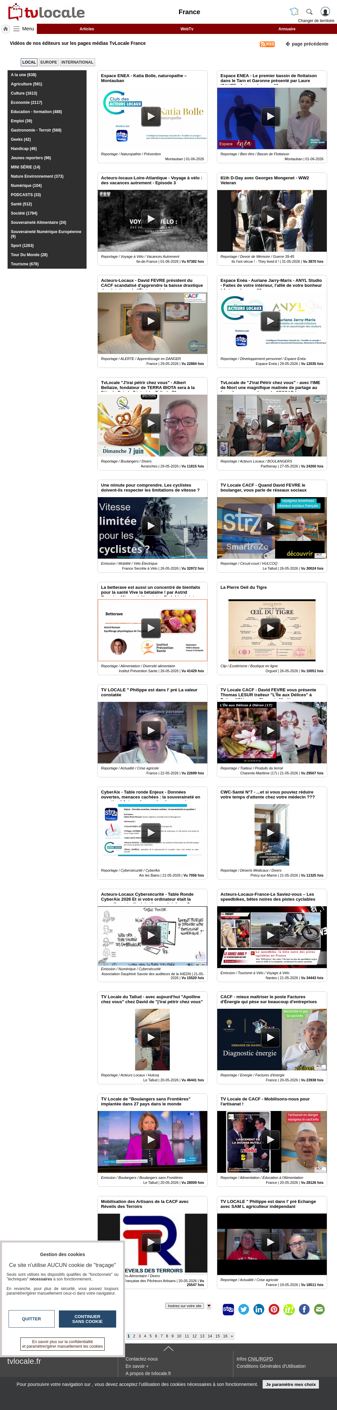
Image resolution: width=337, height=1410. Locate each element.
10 (179, 1336)
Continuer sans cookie (87, 1319)
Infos (255, 1359)
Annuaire (287, 29)
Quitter (31, 1318)
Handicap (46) (24, 148)
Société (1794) (24, 213)
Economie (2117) (26, 102)
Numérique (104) (26, 185)
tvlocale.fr (24, 1361)
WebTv (186, 29)
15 (217, 1336)
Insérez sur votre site (184, 1306)
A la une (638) (24, 75)
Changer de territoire (316, 20)
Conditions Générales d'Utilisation (271, 1366)
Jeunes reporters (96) (31, 158)
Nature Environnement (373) (37, 176)
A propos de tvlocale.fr (148, 1373)
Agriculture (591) (26, 84)
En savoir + (136, 1366)
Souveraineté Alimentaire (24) (38, 222)
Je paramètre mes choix (291, 1384)
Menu (28, 28)
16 (225, 1336)
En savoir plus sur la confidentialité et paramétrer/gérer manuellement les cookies (62, 1344)
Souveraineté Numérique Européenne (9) (46, 234)
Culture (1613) (24, 93)
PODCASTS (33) (26, 195)
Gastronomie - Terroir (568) (36, 130)
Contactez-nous (141, 1359)
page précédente (306, 43)
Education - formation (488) (36, 111)
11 (187, 1336)
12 (194, 1336)
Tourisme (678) (25, 264)
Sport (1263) (22, 245)
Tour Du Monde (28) (29, 255)
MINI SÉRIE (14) (25, 167)
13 (202, 1336)
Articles (87, 29)
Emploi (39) (21, 121)
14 (210, 1336)
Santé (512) (21, 204)
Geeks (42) (21, 139)
